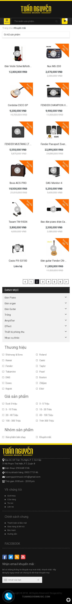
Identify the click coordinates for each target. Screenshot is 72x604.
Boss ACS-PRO (18, 183)
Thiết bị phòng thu (14, 331)
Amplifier (10, 320)
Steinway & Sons (12, 354)
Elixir (40, 388)
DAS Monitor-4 (54, 183)
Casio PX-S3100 (18, 260)
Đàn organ (10, 303)
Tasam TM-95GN (18, 221)
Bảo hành (11, 530)
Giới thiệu (11, 496)
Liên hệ (10, 507)
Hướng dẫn (12, 534)
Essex (7, 383)
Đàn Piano (10, 297)
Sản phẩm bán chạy (14, 437)
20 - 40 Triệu (10, 415)
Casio (40, 360)
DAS (6, 377)
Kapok (7, 388)
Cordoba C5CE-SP (18, 105)
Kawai (7, 360)
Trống (8, 314)
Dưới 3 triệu (9, 404)
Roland (41, 354)
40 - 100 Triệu (44, 415)
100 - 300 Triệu (11, 421)
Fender (7, 366)
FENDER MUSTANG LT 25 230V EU (23, 144)
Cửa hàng (11, 499)
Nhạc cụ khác (12, 337)
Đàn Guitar (10, 309)
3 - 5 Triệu (42, 404)
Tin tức (10, 503)
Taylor (41, 366)
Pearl (40, 371)
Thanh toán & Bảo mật (17, 523)
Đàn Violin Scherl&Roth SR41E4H (23, 66)
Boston (41, 377)
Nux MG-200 (54, 66)
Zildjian (41, 383)
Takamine (9, 371)
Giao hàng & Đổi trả (15, 527)
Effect (8, 326)
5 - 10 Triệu (9, 409)
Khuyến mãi (43, 437)
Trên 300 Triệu (45, 421)
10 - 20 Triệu (44, 409)
